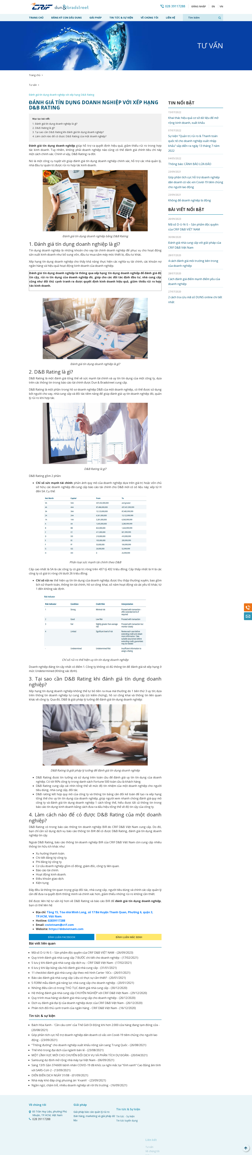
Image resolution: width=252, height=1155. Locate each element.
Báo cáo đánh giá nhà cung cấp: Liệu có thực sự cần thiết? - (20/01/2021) (78, 958)
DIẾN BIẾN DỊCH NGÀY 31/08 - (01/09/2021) (59, 1056)
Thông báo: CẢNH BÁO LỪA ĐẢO (189, 144)
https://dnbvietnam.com (66, 909)
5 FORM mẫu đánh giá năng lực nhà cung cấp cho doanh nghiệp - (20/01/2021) (82, 963)
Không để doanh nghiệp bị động (189, 181)
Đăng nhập (198, 6)
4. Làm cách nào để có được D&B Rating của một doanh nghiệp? (69, 116)
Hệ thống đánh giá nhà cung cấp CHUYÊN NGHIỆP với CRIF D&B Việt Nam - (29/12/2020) (89, 973)
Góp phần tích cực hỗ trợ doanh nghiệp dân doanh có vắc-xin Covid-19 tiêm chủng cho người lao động (195, 162)
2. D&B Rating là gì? (43, 108)
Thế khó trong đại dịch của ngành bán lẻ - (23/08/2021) (67, 1030)
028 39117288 (174, 6)
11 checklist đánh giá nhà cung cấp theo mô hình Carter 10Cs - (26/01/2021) (80, 953)
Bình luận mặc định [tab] (129, 917)
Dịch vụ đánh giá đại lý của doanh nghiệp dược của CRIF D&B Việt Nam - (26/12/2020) (86, 983)
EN (213, 6)
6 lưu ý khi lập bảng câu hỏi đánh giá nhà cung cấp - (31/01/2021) (74, 948)
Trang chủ (36, 17)
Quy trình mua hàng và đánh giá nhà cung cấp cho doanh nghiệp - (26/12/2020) (83, 978)
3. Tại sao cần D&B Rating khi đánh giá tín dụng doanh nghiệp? (68, 112)
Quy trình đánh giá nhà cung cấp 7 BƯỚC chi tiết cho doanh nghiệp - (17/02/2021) (84, 938)
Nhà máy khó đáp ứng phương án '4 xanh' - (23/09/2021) (68, 1061)
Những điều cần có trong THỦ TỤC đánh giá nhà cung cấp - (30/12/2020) (79, 968)
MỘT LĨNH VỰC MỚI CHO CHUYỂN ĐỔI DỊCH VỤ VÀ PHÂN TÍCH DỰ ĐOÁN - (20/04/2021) (89, 1036)
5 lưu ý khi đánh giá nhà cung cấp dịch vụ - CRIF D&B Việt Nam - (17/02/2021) (81, 943)
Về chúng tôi (149, 17)
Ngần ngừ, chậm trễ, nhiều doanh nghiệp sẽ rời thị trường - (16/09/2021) (79, 1066)
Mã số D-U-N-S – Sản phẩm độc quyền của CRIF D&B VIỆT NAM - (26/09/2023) (82, 933)
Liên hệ (170, 17)
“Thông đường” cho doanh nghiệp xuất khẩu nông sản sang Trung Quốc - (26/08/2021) (88, 1025)
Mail (248, 616)
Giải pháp (95, 17)
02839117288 (56, 901)
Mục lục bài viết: (41, 99)
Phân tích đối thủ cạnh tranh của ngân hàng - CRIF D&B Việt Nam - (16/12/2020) (83, 988)
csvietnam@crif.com (59, 905)
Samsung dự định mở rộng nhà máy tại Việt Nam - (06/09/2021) (72, 1040)
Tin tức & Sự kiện (121, 17)
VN (221, 6)
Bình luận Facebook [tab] (61, 917)
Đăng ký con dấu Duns (66, 17)
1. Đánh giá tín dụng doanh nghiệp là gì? (54, 104)
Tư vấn (48, 75)
